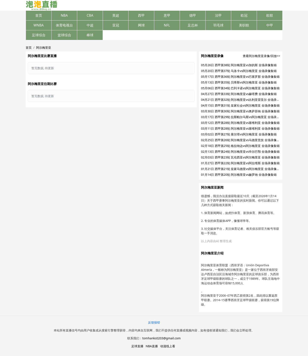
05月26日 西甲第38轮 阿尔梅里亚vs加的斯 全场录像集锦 (239, 65)
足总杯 (193, 25)
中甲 (269, 25)
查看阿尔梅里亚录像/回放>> (261, 56)
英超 (115, 15)
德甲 (192, 15)
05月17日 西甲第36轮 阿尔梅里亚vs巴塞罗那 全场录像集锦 (240, 77)
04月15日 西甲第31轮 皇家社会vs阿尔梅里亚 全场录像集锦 (240, 105)
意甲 (167, 15)
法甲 (218, 15)
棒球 (90, 35)
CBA (90, 15)
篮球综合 (64, 35)
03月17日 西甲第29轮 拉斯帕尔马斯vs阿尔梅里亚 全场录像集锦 (243, 117)
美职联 (244, 25)
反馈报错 (154, 322)
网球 (141, 25)
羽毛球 (218, 25)
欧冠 (244, 15)
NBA (64, 15)
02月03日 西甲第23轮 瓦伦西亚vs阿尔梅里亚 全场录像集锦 (240, 157)
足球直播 (137, 346)
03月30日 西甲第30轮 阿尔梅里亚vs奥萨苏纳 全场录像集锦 (240, 111)
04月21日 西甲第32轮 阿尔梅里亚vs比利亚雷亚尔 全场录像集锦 (243, 100)
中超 (90, 25)
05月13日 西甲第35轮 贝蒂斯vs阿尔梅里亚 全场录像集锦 (239, 82)
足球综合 (39, 35)
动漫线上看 (167, 346)
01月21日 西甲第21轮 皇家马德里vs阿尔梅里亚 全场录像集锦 (242, 169)
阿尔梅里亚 (43, 47)
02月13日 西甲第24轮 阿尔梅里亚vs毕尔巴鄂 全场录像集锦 (240, 151)
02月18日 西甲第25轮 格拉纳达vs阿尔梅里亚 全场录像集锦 (240, 146)
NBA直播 (152, 346)
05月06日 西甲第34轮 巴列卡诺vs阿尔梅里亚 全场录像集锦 (240, 88)
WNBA (39, 25)
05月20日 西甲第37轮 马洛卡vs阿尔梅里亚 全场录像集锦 (239, 71)
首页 (38, 15)
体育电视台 (64, 25)
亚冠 (115, 25)
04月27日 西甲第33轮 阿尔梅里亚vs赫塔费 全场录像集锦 (239, 94)
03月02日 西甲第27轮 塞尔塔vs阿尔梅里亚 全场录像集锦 (239, 134)
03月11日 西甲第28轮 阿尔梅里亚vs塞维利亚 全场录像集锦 (240, 128)
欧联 (269, 15)
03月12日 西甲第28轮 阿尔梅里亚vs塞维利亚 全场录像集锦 (240, 123)
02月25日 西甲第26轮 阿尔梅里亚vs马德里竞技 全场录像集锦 (242, 140)
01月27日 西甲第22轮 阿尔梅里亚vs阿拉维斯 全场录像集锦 (240, 163)
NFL (167, 25)
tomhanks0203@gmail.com (161, 338)
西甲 (141, 15)
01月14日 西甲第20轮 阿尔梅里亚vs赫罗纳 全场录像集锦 (239, 175)
